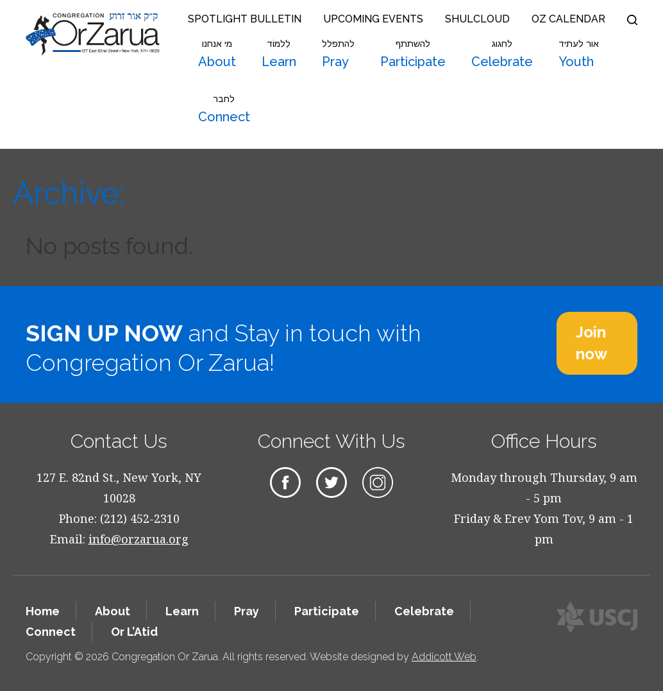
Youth (578, 53)
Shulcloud (477, 19)
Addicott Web (444, 657)
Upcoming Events (373, 19)
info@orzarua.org (138, 539)
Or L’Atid (134, 631)
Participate (413, 53)
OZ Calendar (568, 19)
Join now (591, 343)
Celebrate (502, 53)
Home (43, 611)
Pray (338, 53)
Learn (279, 53)
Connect (224, 109)
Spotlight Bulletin (244, 19)
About (217, 53)
